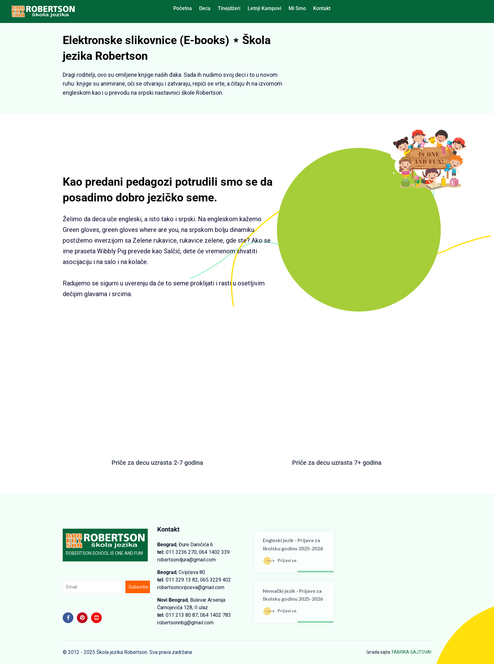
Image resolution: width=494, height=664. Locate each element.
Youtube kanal (320, 265)
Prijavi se (281, 563)
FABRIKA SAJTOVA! (411, 652)
